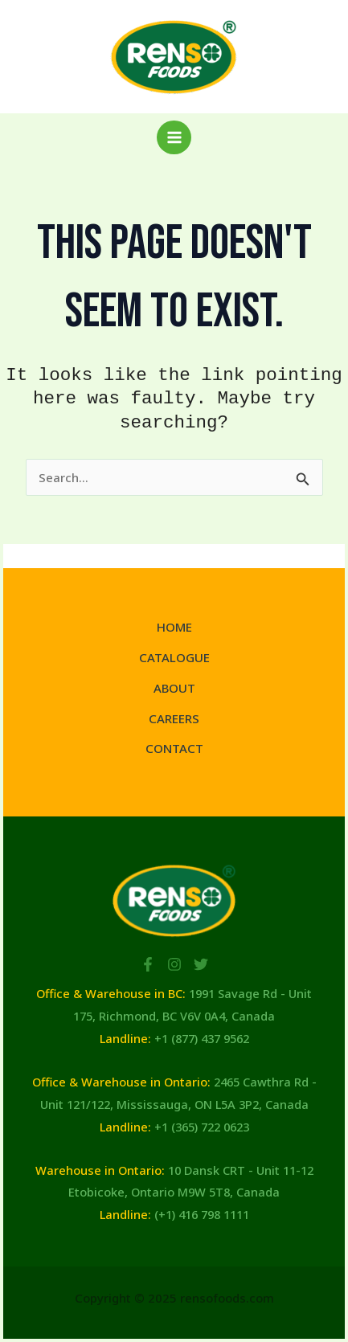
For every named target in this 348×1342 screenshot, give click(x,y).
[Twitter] (201, 964)
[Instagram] (174, 964)
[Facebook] (148, 964)
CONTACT (174, 748)
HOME (174, 627)
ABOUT (174, 688)
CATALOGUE (174, 657)
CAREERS (174, 718)
